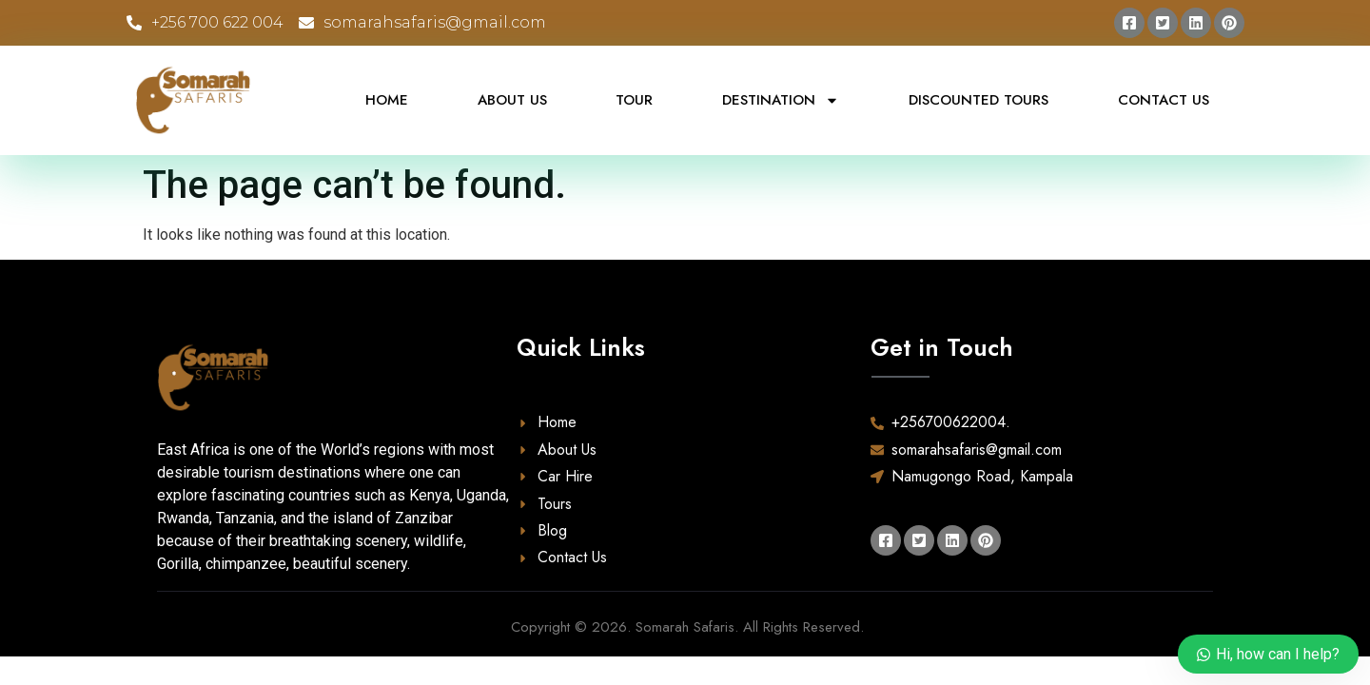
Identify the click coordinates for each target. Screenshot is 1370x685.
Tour (634, 99)
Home (386, 99)
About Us (512, 99)
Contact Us (1163, 99)
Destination (780, 100)
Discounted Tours (978, 99)
